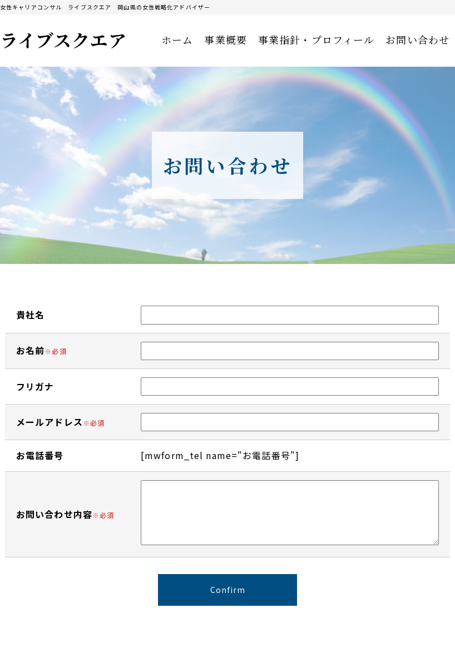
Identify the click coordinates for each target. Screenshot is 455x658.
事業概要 (225, 39)
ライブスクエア (63, 39)
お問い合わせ (417, 39)
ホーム (177, 39)
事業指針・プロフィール (316, 39)
